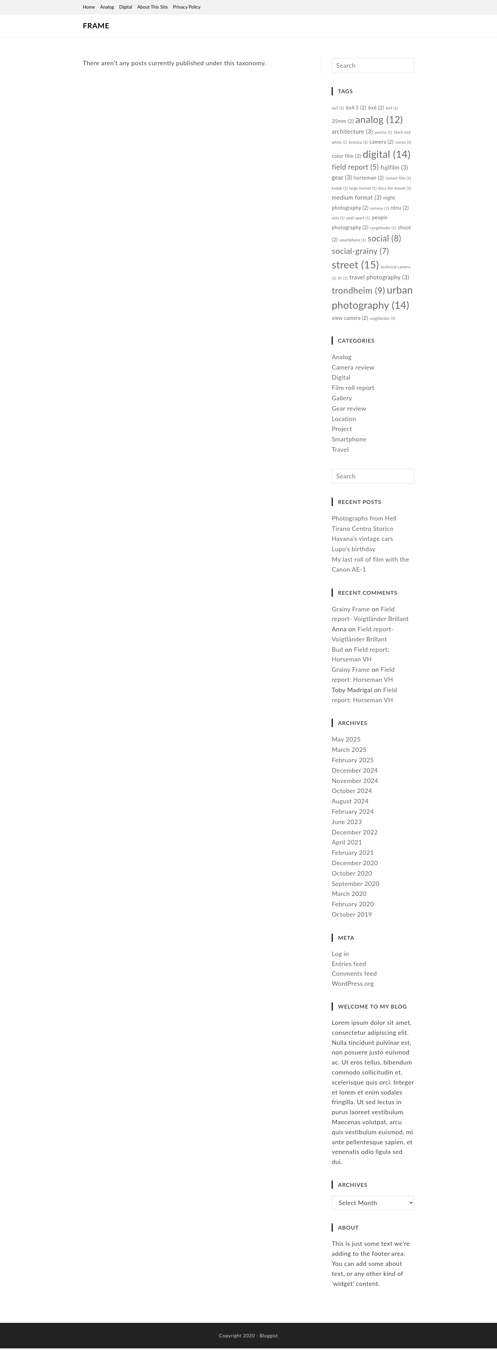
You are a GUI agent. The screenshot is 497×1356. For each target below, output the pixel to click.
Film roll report (353, 394)
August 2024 (350, 808)
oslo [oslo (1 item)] (338, 221)
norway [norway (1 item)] (380, 211)
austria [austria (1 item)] (384, 134)
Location (344, 425)
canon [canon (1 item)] (404, 144)
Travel (340, 456)
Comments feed (354, 981)
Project (342, 435)
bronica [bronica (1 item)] (358, 144)
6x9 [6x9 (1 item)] (392, 108)
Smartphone (349, 446)
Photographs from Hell (364, 525)
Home (89, 7)
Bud (337, 657)
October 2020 (352, 881)
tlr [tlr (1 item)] (343, 283)
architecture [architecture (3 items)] (352, 133)
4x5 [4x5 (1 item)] (338, 108)
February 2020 (353, 911)
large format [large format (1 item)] (363, 191)
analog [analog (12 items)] (379, 120)
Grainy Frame (351, 616)
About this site (152, 7)
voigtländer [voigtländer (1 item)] (383, 325)
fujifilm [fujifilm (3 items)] (394, 170)
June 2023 (347, 829)
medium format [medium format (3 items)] (357, 200)
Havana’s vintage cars (362, 546)
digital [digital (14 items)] (387, 156)
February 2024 (353, 819)
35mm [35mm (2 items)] (343, 122)
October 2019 (352, 922)
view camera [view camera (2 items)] (350, 324)
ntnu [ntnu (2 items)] (400, 210)
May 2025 (346, 747)
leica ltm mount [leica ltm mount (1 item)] (395, 191)
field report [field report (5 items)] (355, 169)
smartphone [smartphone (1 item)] (353, 243)
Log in (340, 961)
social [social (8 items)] (384, 242)
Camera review (353, 374)
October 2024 (352, 798)
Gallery (342, 404)
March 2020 (349, 901)
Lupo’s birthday (354, 556)
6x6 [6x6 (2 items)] (376, 108)
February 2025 (353, 767)
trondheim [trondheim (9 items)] (358, 295)
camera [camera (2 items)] (382, 143)
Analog (107, 7)
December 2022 (355, 839)
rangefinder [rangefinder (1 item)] (384, 231)
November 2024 (355, 788)
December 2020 (355, 870)
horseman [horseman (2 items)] (369, 181)
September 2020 (356, 891)
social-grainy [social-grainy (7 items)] (360, 254)
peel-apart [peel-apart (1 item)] (359, 221)
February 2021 (353, 860)
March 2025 (349, 757)
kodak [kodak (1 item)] (340, 191)
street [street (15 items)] (355, 269)
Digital (125, 7)
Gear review (349, 415)
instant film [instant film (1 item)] (399, 181)
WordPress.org (353, 991)
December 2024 (355, 778)
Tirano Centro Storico (363, 535)
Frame (95, 25)
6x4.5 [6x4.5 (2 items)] (356, 108)
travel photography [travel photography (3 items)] (380, 282)
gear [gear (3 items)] (342, 180)
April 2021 (347, 849)
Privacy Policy (187, 7)
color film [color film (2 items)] (346, 158)
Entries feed (349, 971)
